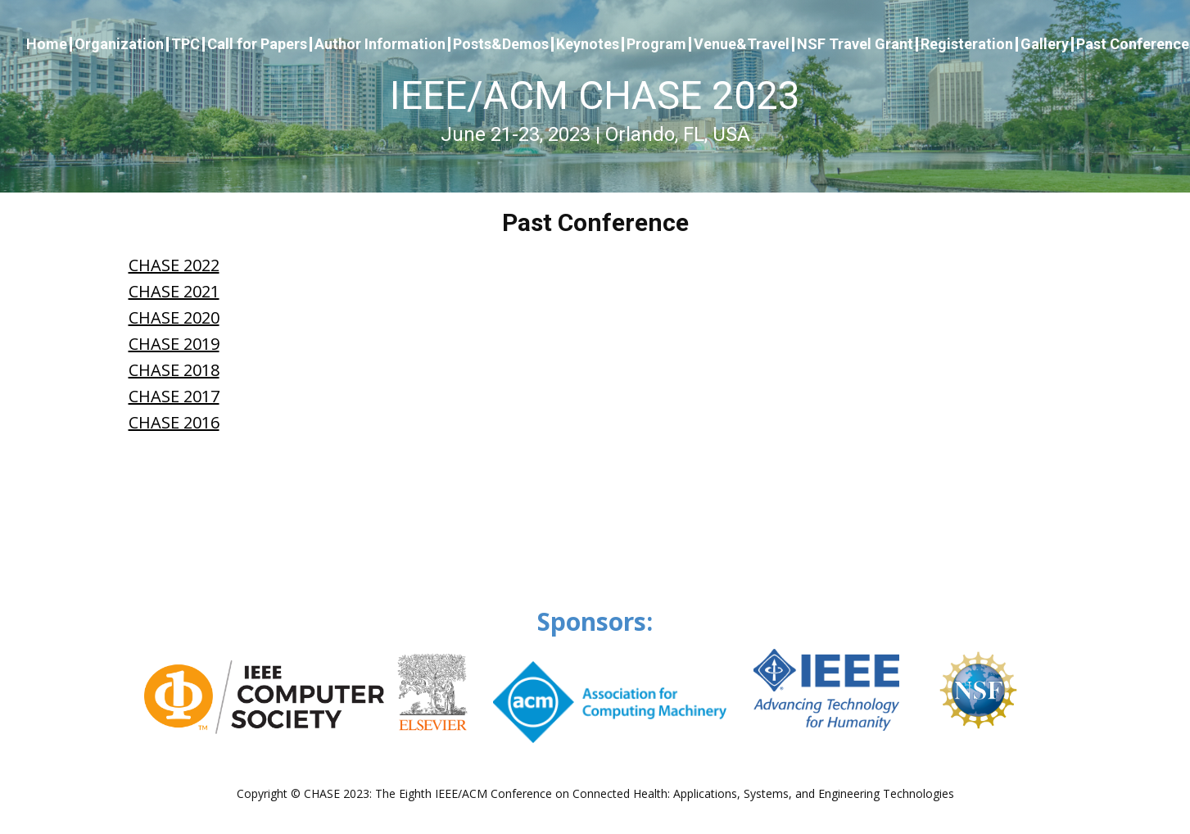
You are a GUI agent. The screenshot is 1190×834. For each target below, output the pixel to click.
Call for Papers (257, 44)
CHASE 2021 (174, 291)
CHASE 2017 (174, 396)
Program (656, 44)
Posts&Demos (501, 44)
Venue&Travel (742, 44)
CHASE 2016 (174, 422)
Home (46, 44)
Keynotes (587, 44)
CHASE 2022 (174, 265)
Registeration (967, 44)
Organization (119, 44)
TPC (185, 44)
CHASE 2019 (174, 344)
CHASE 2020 (174, 317)
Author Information (380, 44)
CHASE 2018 (174, 370)
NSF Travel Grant (855, 44)
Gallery (1044, 44)
